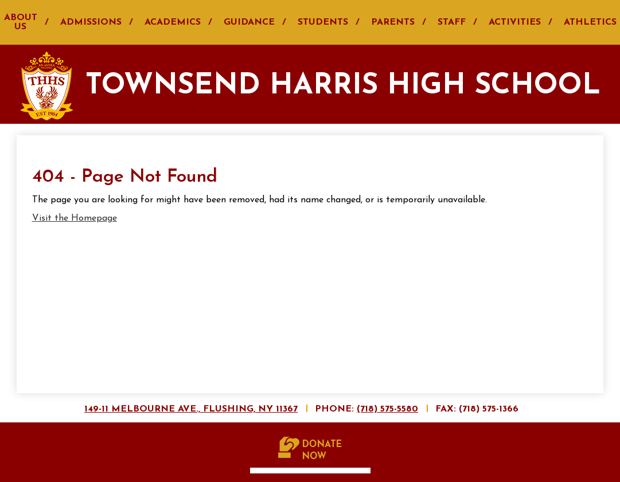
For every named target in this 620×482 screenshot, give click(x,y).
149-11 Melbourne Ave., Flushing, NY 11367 (191, 409)
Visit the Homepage (74, 218)
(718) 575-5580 (387, 409)
